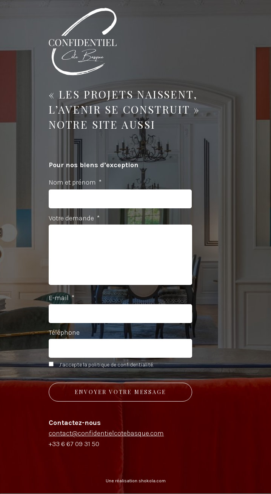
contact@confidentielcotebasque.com (106, 433)
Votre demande (74, 218)
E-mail (61, 298)
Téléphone (64, 332)
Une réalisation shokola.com (136, 480)
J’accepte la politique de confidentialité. (106, 365)
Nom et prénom (75, 182)
